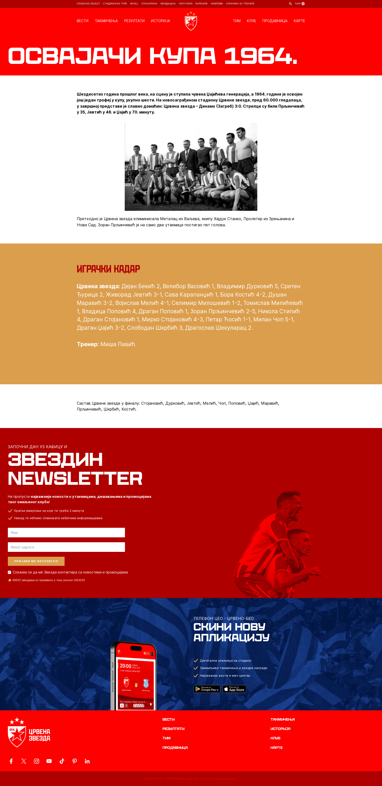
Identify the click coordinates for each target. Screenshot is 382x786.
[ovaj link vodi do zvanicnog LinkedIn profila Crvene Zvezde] (87, 761)
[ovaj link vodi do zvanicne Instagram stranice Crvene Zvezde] (36, 761)
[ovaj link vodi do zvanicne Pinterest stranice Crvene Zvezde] (74, 761)
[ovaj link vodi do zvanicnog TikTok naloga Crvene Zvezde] (62, 761)
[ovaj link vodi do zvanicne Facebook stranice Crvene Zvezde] (11, 761)
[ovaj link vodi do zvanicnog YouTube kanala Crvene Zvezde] (49, 761)
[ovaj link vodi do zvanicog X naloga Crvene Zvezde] (24, 761)
